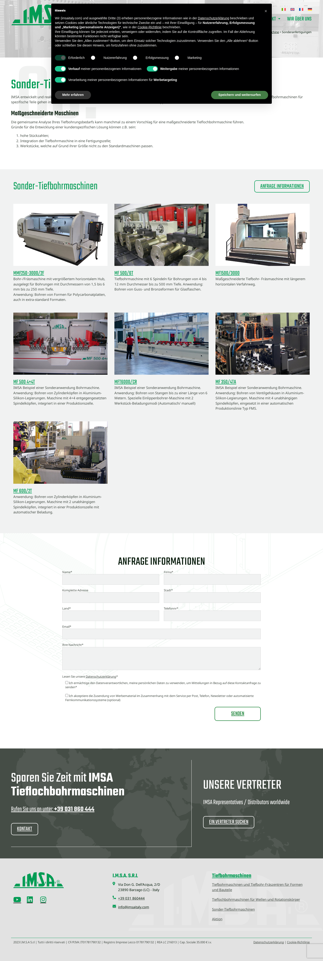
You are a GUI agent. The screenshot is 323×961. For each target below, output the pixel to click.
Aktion (217, 918)
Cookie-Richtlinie (298, 942)
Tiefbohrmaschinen (231, 876)
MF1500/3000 (227, 273)
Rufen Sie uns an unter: (52, 809)
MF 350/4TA (225, 382)
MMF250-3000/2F (28, 273)
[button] (265, 11)
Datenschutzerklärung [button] (213, 18)
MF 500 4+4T (24, 382)
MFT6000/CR (125, 382)
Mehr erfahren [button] (73, 95)
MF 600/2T (22, 491)
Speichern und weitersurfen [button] (239, 95)
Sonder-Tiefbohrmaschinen (233, 909)
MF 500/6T (123, 273)
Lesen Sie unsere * (90, 676)
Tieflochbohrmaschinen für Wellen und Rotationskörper (256, 899)
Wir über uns (299, 19)
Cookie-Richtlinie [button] (150, 27)
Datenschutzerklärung (101, 676)
